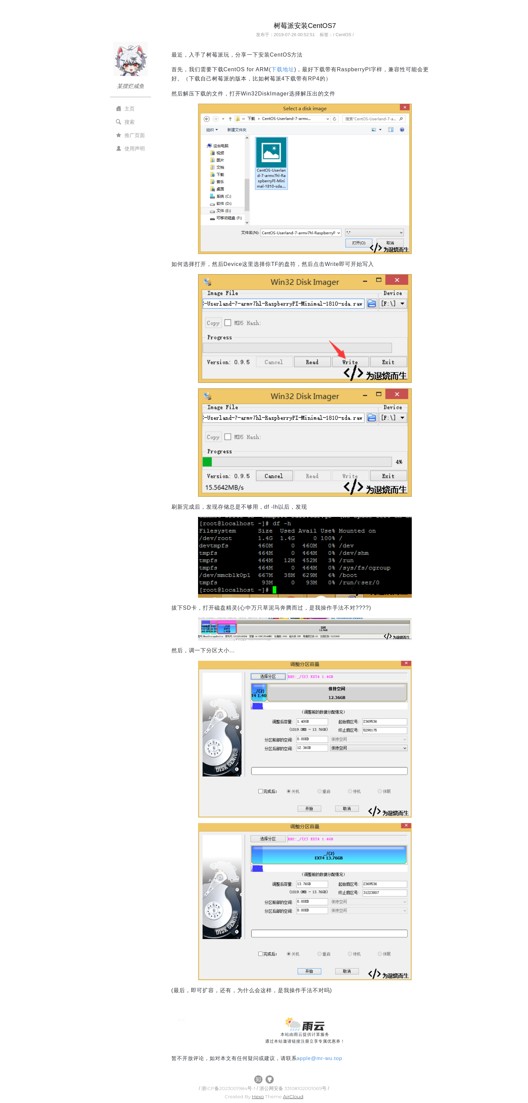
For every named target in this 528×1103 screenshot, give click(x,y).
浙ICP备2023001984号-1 (229, 1088)
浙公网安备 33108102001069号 (293, 1088)
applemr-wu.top (320, 1058)
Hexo (258, 1096)
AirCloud (293, 1096)
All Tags (181, 1065)
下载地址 (282, 69)
